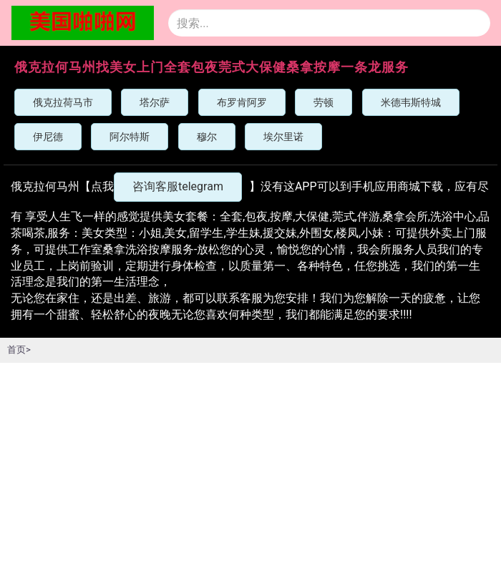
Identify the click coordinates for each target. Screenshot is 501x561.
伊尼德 (48, 136)
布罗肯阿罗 (242, 102)
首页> (19, 349)
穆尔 (207, 136)
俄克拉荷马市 (63, 102)
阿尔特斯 (130, 136)
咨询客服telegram (177, 186)
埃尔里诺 (283, 136)
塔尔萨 (155, 102)
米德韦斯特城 (411, 102)
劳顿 (323, 102)
